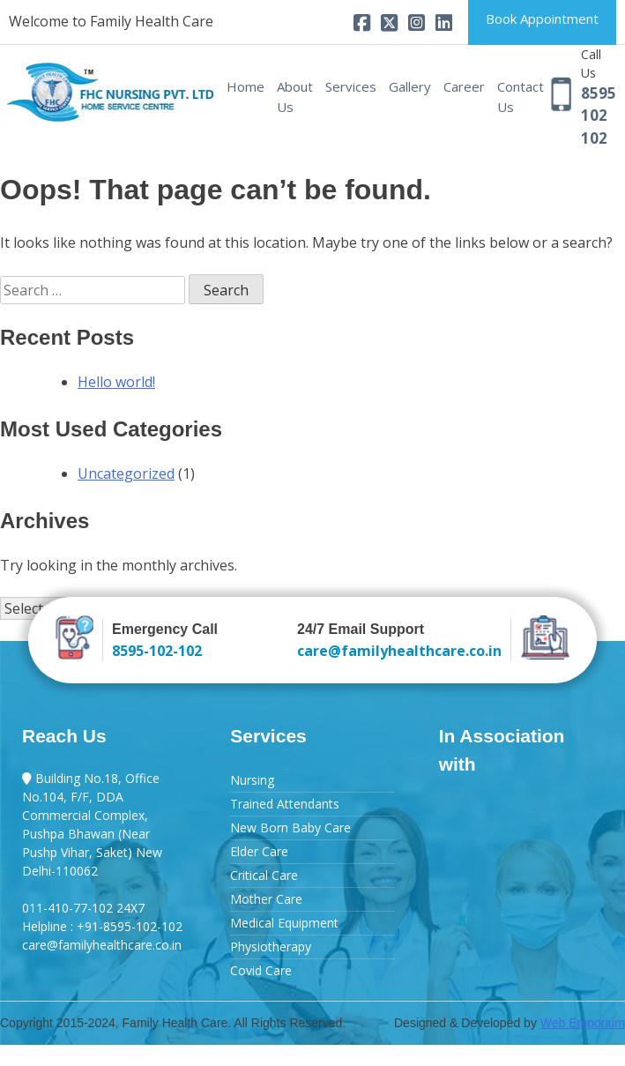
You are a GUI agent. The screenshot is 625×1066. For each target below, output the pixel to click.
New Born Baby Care (290, 827)
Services (350, 86)
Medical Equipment (284, 922)
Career (464, 86)
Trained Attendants (284, 803)
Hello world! (116, 381)
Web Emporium (582, 1023)
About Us (295, 97)
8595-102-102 (157, 650)
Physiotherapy (270, 946)
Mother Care (266, 899)
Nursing (252, 780)
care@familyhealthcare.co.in (399, 650)
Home (245, 86)
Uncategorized (126, 473)
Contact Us (520, 97)
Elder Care (259, 851)
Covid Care (261, 970)
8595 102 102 (598, 115)
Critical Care (264, 875)
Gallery (410, 86)
